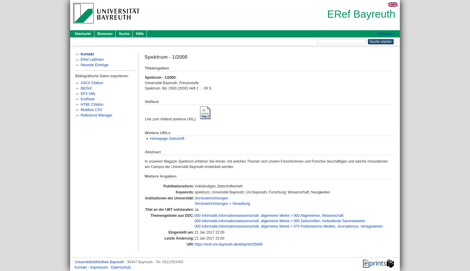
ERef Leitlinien (92, 59)
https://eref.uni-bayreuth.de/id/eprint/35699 (228, 244)
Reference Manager (96, 115)
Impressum (99, 267)
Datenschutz (121, 267)
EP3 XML (88, 94)
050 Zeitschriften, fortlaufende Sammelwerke (329, 221)
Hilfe (140, 34)
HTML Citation (92, 104)
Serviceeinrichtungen (211, 198)
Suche (124, 34)
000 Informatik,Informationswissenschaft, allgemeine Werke (242, 216)
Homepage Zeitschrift (167, 139)
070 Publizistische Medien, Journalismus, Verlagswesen (338, 226)
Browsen (105, 34)
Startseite (83, 34)
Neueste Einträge (95, 65)
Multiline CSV (91, 110)
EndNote (88, 99)
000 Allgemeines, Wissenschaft (319, 216)
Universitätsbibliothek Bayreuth (100, 262)
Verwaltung (241, 204)
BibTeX (86, 88)
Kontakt (81, 267)
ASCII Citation (92, 83)
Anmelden (385, 34)
